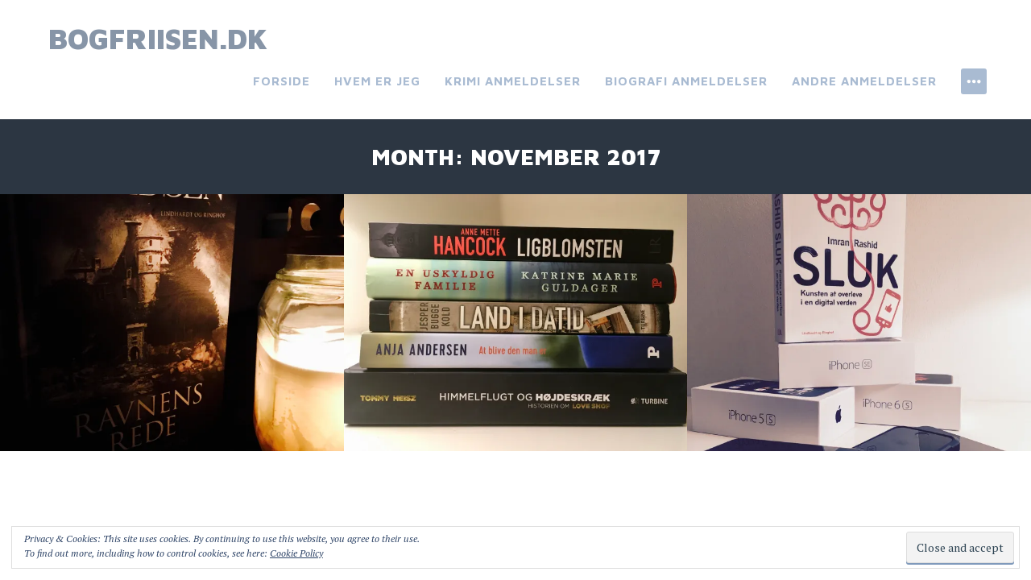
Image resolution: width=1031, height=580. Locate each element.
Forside (281, 81)
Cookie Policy (296, 553)
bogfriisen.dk (157, 38)
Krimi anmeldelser (513, 81)
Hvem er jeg (377, 81)
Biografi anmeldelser (686, 81)
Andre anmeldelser (864, 81)
